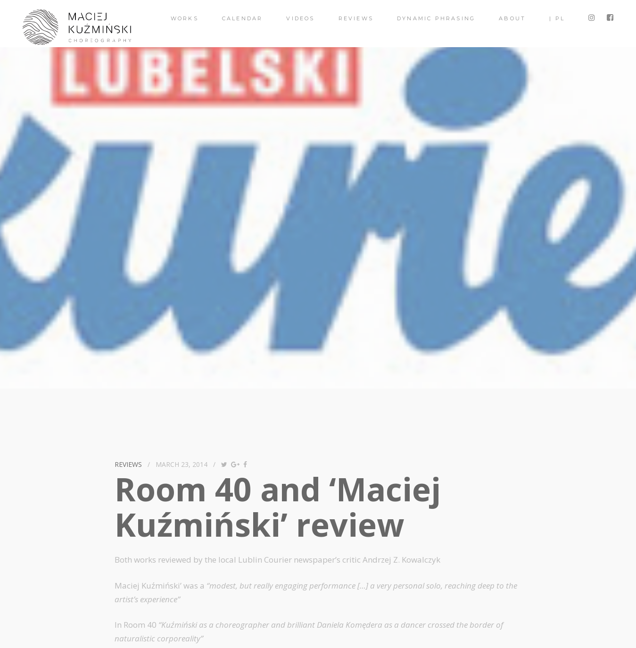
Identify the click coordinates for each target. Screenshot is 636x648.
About (512, 18)
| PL (557, 18)
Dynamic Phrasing (436, 18)
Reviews (356, 18)
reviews (128, 464)
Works (184, 18)
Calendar (242, 18)
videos (300, 18)
